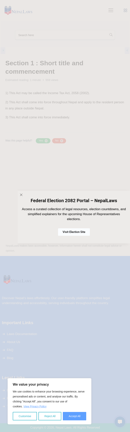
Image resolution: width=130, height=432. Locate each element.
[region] (49, 401)
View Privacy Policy (34, 406)
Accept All (74, 416)
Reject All (49, 416)
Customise (25, 416)
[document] (65, 216)
